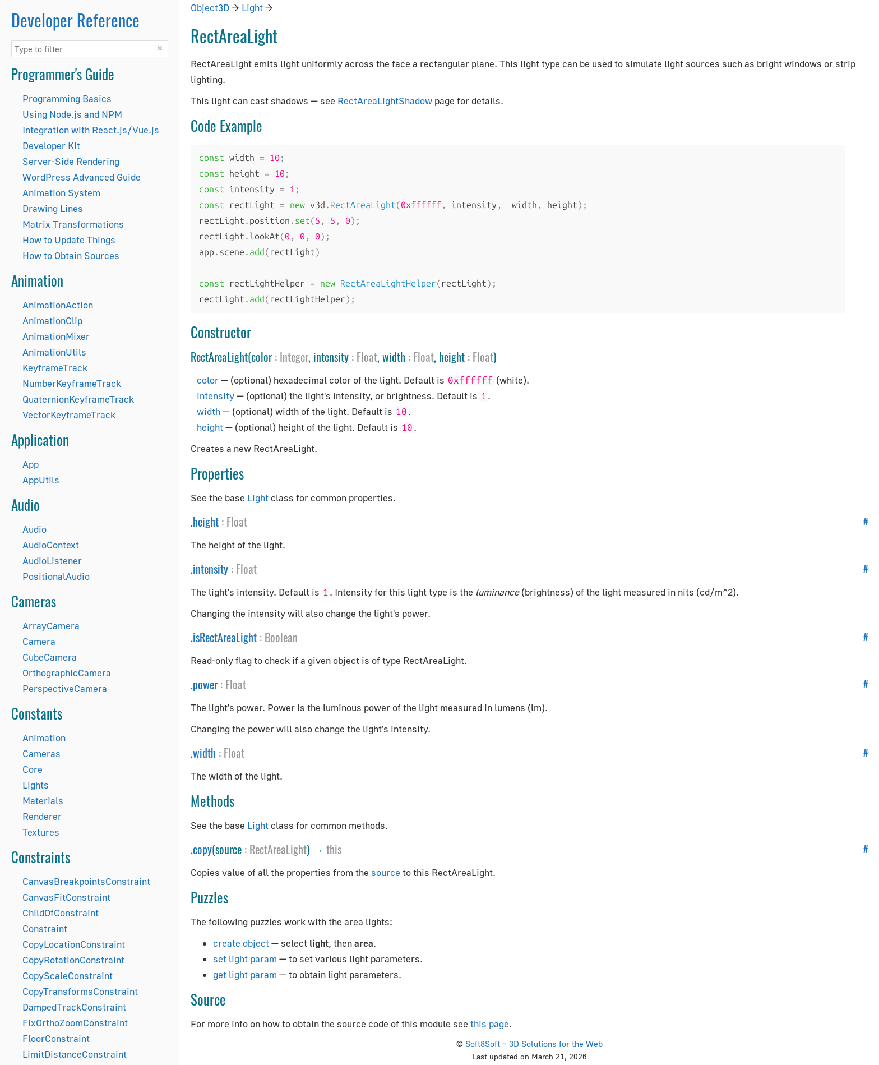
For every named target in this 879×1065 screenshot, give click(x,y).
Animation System (61, 193)
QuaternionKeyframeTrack (78, 399)
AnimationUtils (54, 352)
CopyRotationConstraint (73, 960)
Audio (34, 529)
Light (252, 7)
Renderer (42, 816)
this (333, 849)
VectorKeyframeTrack (68, 415)
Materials (42, 800)
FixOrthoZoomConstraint (75, 1023)
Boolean (281, 637)
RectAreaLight (278, 849)
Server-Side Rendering (70, 161)
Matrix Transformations (73, 224)
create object (241, 943)
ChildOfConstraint (60, 913)
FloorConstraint (56, 1038)
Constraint (44, 928)
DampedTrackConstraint (74, 1007)
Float (367, 356)
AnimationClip (52, 320)
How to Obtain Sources (70, 255)
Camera (38, 641)
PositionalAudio (56, 576)
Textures (40, 832)
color (208, 380)
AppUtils (40, 480)
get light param (245, 974)
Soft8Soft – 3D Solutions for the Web (534, 1044)
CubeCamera (49, 657)
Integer (294, 356)
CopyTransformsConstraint (80, 991)
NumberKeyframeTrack (71, 383)
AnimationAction (57, 305)
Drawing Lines (52, 208)
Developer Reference (75, 20)
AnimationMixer (56, 336)
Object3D (210, 7)
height (210, 427)
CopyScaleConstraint (67, 975)
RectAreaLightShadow (384, 101)
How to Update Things (68, 240)
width (208, 411)
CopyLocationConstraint (73, 944)
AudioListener (52, 560)
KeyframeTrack (54, 368)
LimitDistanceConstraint (74, 1054)
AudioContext (50, 545)
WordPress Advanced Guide (81, 177)
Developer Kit (51, 145)
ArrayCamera (51, 625)
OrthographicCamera (66, 673)
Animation (44, 738)
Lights (35, 785)
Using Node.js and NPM (72, 114)
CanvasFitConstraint (66, 897)
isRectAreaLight (225, 637)
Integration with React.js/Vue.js (90, 130)
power (205, 684)
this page (489, 1024)
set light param (245, 959)
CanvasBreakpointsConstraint (86, 881)
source (385, 872)
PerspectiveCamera (64, 688)
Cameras (41, 753)
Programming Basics (67, 98)
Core (32, 769)
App (30, 464)
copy (202, 849)
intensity (215, 396)
